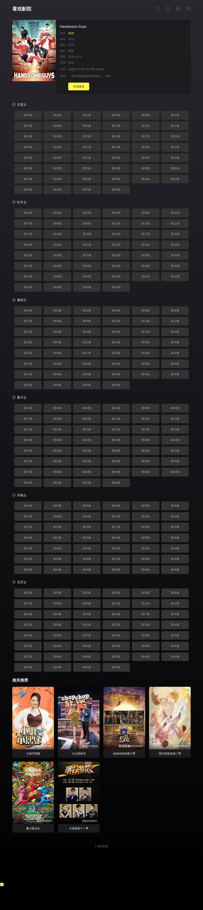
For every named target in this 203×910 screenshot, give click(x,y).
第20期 (57, 244)
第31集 (28, 168)
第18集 (175, 136)
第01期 (28, 212)
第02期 (57, 212)
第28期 (116, 255)
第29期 (145, 255)
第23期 (145, 244)
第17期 (145, 234)
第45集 (86, 189)
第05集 (145, 115)
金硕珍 (72, 69)
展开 (110, 76)
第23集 (145, 147)
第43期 (28, 287)
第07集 (28, 125)
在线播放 (78, 86)
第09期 (86, 223)
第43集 (28, 189)
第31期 (28, 266)
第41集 (145, 179)
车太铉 (81, 69)
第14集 (57, 136)
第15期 (86, 234)
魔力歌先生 (33, 828)
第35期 (145, 266)
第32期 (57, 266)
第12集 (175, 125)
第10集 (116, 125)
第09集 (86, 125)
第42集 (175, 179)
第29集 (145, 157)
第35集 (145, 168)
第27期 (86, 255)
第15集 (86, 136)
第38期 (57, 276)
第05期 (145, 212)
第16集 (116, 136)
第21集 (86, 147)
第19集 (28, 147)
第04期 (116, 212)
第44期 (57, 287)
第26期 (57, 255)
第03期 (86, 212)
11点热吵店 (79, 753)
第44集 (57, 189)
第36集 (175, 168)
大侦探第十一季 (78, 828)
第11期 (145, 223)
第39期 (86, 276)
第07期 (28, 223)
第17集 (145, 136)
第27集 (86, 157)
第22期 (116, 244)
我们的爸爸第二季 (170, 753)
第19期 (28, 244)
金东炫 (100, 69)
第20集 (57, 147)
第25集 (28, 157)
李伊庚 (90, 69)
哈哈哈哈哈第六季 (124, 753)
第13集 (28, 136)
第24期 (175, 244)
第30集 (175, 157)
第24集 (175, 147)
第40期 (116, 276)
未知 (71, 62)
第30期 (175, 255)
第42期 (175, 276)
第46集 (116, 189)
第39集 (86, 179)
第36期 (175, 266)
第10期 (116, 223)
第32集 (57, 168)
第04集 (116, 115)
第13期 (28, 234)
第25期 (28, 255)
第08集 (57, 125)
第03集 (86, 115)
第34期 (116, 266)
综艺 (71, 44)
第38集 (57, 179)
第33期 (86, 266)
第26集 (57, 157)
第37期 (28, 276)
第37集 (28, 179)
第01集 (28, 115)
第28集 (116, 157)
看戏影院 (21, 9)
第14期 (57, 234)
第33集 (86, 168)
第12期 (175, 223)
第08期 (57, 223)
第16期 (116, 234)
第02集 (57, 115)
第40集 (116, 179)
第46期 (116, 287)
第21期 (86, 244)
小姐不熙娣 (33, 753)
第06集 (175, 115)
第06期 (175, 212)
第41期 (145, 276)
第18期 (175, 234)
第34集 (116, 168)
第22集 (116, 147)
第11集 (145, 125)
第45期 (86, 287)
